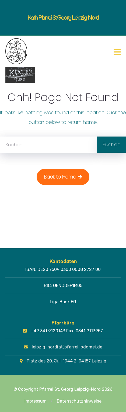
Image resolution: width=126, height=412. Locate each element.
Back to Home (63, 176)
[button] (52, 401)
